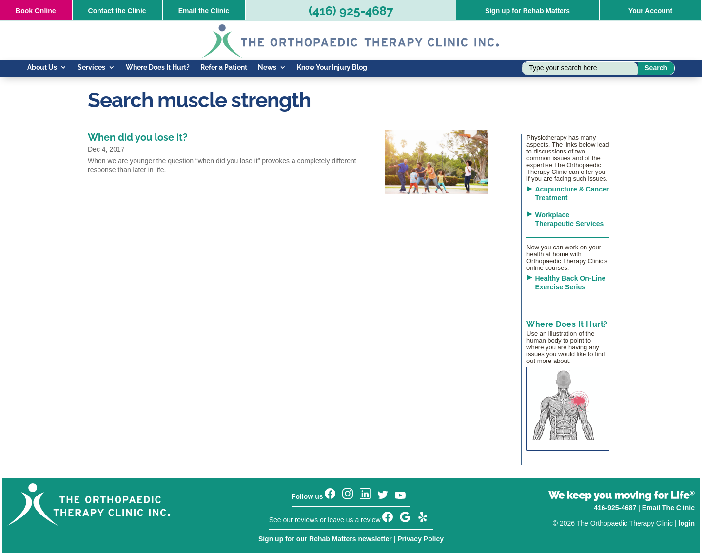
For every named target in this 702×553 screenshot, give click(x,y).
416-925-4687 (615, 508)
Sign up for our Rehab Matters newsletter (325, 539)
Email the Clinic (203, 11)
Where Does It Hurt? (158, 67)
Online (36, 11)
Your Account (650, 11)
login (687, 523)
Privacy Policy (420, 539)
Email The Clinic (668, 508)
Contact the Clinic (117, 11)
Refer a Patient (223, 67)
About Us (42, 67)
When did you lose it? (138, 137)
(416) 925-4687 (351, 10)
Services (91, 67)
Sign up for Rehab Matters (527, 11)
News (267, 67)
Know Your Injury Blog (332, 67)
